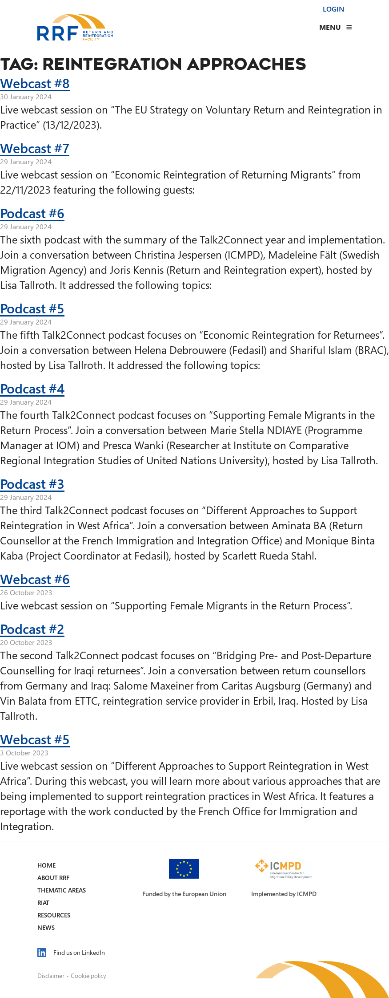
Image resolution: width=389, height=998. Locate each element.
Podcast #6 (32, 213)
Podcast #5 (32, 308)
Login (333, 9)
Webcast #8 (35, 83)
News (46, 927)
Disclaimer (50, 975)
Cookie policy (88, 975)
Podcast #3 (32, 483)
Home (46, 865)
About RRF (53, 877)
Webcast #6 (35, 579)
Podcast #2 (32, 628)
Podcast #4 (32, 388)
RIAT (43, 902)
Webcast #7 (34, 148)
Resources (53, 915)
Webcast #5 (35, 739)
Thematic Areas (61, 890)
